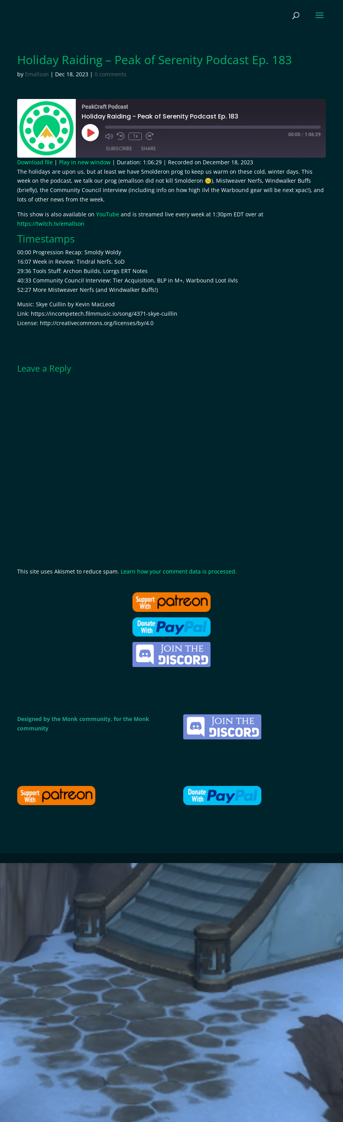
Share (148, 149)
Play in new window (85, 162)
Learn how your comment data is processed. (179, 571)
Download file (35, 162)
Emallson (37, 74)
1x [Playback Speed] (135, 136)
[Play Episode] (90, 132)
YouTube (107, 214)
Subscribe (119, 149)
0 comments (111, 74)
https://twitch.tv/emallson (50, 223)
